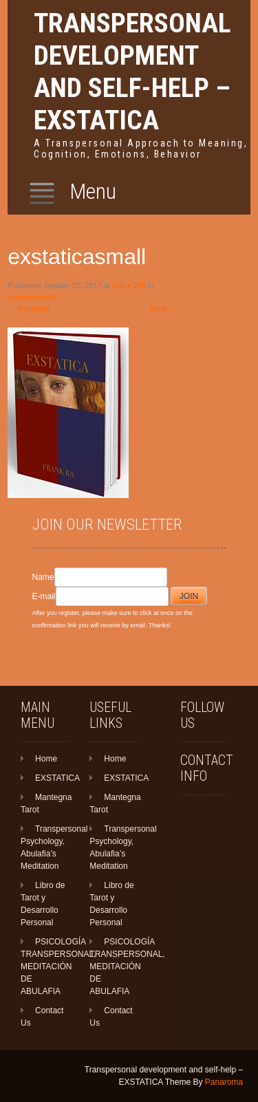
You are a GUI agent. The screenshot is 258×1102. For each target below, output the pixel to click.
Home (46, 759)
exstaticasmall (31, 297)
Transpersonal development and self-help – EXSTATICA (132, 71)
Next (164, 309)
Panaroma (224, 1082)
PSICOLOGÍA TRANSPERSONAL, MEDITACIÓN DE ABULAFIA (58, 966)
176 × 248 (129, 285)
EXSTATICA (57, 778)
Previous (29, 309)
